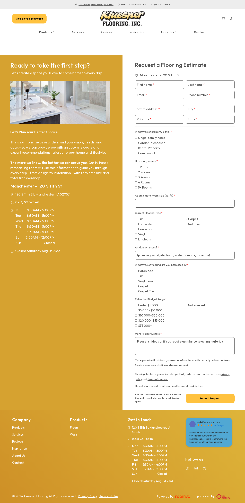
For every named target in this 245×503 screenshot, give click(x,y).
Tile (140, 219)
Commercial (146, 153)
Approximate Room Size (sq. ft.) (154, 195)
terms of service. (158, 379)
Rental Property (149, 148)
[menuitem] (47, 32)
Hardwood (145, 229)
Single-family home (151, 138)
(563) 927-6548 (162, 4)
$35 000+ (145, 326)
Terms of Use (108, 496)
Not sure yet (196, 305)
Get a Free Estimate (29, 18)
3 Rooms (144, 177)
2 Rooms (144, 172)
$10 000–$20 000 (151, 315)
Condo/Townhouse (151, 143)
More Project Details (147, 333)
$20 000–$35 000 (151, 320)
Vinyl (141, 234)
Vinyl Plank (145, 281)
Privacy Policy (150, 398)
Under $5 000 (148, 305)
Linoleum (144, 239)
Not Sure (194, 224)
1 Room (143, 167)
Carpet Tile (146, 291)
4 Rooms (144, 182)
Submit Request (210, 398)
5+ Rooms (145, 187)
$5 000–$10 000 (150, 310)
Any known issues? (146, 247)
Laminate (145, 224)
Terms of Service (171, 398)
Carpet (193, 219)
